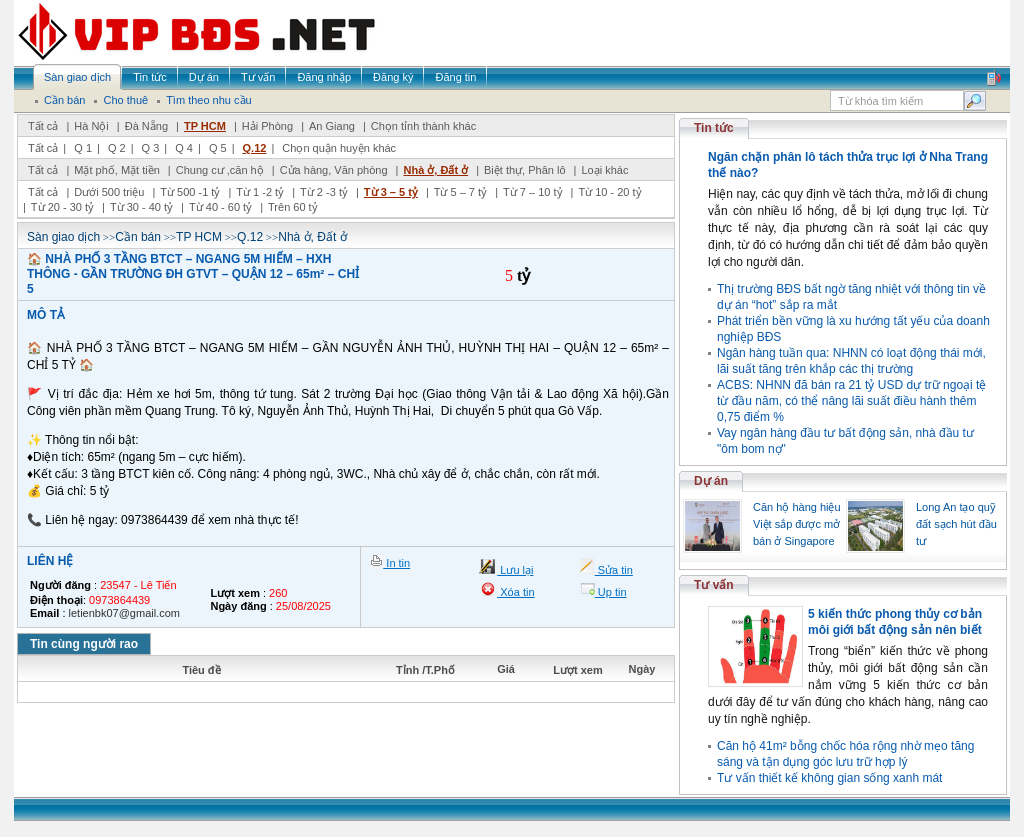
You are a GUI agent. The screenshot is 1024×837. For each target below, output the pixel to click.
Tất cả (43, 126)
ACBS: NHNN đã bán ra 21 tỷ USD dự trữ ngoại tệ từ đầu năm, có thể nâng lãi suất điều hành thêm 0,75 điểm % (851, 401)
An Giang (332, 126)
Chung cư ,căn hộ (220, 170)
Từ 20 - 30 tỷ (62, 207)
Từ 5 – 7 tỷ (460, 192)
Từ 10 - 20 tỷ (609, 192)
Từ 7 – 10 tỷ (532, 192)
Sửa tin (614, 570)
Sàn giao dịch (63, 237)
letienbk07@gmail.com (124, 613)
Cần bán (138, 237)
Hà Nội (91, 126)
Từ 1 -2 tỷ (260, 192)
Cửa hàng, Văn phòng (334, 170)
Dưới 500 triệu (109, 192)
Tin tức (714, 128)
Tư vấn (714, 585)
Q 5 (218, 148)
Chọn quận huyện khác (339, 148)
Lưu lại (515, 570)
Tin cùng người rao (84, 644)
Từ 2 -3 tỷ (324, 192)
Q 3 (151, 148)
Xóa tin (515, 592)
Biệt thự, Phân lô (525, 170)
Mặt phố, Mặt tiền (117, 170)
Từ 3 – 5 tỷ (391, 192)
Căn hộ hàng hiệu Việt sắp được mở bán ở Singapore (797, 524)
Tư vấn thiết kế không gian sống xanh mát (829, 778)
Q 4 (184, 148)
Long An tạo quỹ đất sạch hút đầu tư (956, 524)
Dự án (711, 481)
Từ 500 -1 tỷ (190, 192)
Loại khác (604, 170)
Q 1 (83, 148)
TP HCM (205, 126)
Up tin (611, 592)
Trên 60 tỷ (293, 207)
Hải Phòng (267, 126)
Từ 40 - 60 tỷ (220, 207)
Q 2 (117, 148)
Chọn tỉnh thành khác (423, 126)
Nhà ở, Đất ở (435, 170)
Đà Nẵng (146, 126)
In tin (396, 563)
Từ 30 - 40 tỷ (141, 207)
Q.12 (255, 148)
